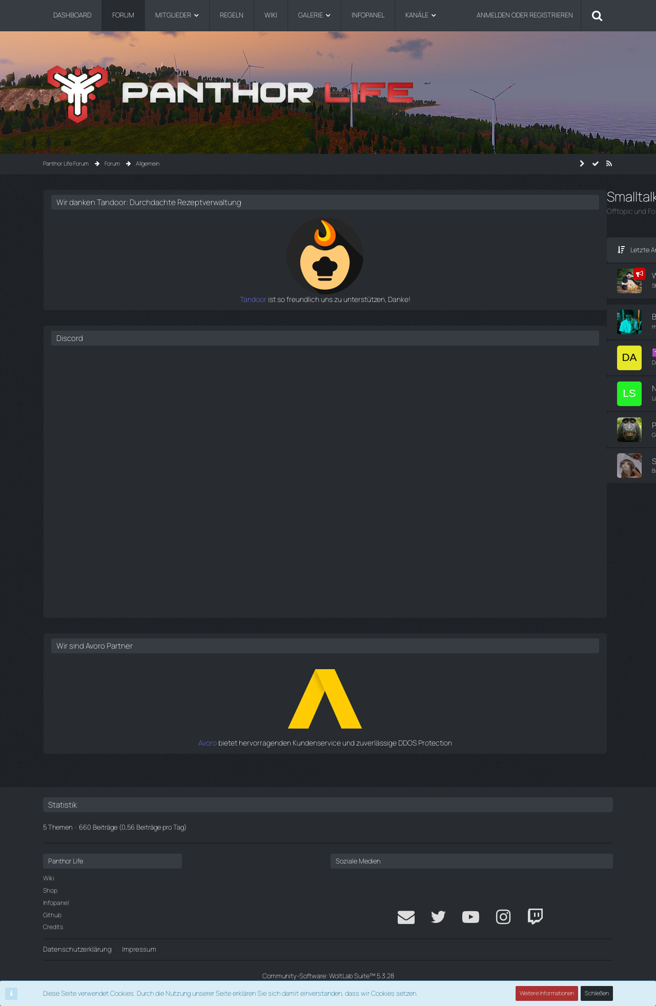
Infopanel (56, 902)
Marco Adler (354, 316)
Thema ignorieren (170, 325)
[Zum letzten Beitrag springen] (324, 321)
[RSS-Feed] (609, 163)
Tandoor (460, 308)
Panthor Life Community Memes (143, 429)
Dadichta (99, 359)
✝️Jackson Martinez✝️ (128, 350)
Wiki (48, 878)
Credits (53, 927)
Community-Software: (328, 975)
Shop (50, 890)
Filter (398, 249)
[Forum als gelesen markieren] (595, 163)
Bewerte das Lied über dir (132, 316)
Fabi (343, 464)
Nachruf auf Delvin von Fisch (136, 388)
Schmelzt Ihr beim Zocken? (134, 465)
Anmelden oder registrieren (525, 14)
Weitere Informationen (547, 993)
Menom (348, 353)
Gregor (97, 438)
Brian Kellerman (107, 474)
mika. (94, 325)
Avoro (465, 751)
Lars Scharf (102, 397)
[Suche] (597, 15)
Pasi (343, 428)
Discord (465, 347)
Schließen (597, 993)
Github (52, 915)
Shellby (97, 284)
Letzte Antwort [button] (89, 249)
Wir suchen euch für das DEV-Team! (150, 275)
